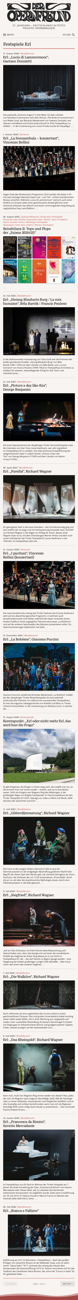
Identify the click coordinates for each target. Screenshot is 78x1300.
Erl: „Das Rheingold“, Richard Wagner (33, 1040)
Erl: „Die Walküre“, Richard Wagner (31, 977)
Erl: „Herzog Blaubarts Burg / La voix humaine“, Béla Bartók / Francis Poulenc (35, 302)
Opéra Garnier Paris (13, 222)
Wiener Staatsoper (44, 225)
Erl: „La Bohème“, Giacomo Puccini (31, 639)
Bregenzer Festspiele (52, 217)
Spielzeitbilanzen (30, 217)
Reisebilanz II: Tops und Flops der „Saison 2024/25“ (27, 231)
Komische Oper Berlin (38, 219)
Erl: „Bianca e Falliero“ (21, 1211)
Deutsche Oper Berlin (14, 219)
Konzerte (24, 134)
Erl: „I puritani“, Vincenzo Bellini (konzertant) (23, 555)
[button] (68, 1283)
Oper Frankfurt (59, 219)
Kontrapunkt (27, 717)
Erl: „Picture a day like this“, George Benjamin (25, 387)
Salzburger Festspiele (36, 222)
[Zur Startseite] (39, 12)
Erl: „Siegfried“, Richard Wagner (28, 895)
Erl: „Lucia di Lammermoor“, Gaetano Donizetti (26, 59)
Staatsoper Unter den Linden (18, 225)
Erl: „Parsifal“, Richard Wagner (27, 471)
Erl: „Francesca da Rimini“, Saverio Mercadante (24, 1124)
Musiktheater (27, 53)
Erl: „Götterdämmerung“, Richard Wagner (36, 813)
